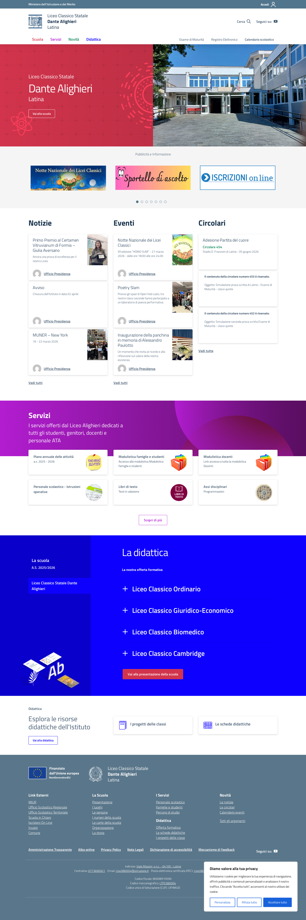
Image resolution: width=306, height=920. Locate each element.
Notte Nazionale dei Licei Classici (139, 242)
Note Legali (135, 849)
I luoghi (97, 807)
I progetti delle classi (170, 837)
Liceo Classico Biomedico (168, 632)
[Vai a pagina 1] (137, 202)
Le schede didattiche (170, 832)
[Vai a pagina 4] (151, 202)
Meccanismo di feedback (216, 849)
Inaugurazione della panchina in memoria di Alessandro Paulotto (143, 340)
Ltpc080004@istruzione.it (132, 870)
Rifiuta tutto (249, 902)
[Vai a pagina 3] (146, 202)
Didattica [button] (93, 39)
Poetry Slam (128, 287)
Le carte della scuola (106, 822)
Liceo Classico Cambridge (168, 653)
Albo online (86, 849)
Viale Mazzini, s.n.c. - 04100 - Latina (158, 866)
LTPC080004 (168, 883)
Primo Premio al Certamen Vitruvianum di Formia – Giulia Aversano (56, 245)
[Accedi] (268, 4)
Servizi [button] (55, 39)
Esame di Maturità (191, 39)
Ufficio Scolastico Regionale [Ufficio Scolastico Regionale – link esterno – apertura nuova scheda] (47, 807)
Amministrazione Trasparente (50, 849)
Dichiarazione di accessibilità (171, 849)
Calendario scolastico (259, 39)
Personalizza (222, 902)
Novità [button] (73, 39)
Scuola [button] (37, 39)
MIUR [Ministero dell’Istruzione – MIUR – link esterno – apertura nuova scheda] (32, 802)
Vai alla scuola (42, 113)
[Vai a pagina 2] (142, 202)
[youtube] (276, 21)
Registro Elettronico (224, 39)
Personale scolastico (170, 802)
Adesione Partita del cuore (226, 240)
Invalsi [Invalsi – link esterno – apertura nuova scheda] (33, 827)
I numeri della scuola (106, 817)
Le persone (100, 812)
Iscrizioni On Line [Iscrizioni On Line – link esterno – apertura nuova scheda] (40, 822)
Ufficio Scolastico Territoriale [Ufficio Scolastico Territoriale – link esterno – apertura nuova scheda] (48, 812)
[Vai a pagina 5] (156, 202)
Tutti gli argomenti (232, 820)
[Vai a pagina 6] (160, 202)
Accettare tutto (277, 902)
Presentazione (102, 802)
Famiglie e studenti (169, 807)
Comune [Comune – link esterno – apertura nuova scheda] (34, 832)
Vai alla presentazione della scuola (153, 674)
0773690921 (96, 870)
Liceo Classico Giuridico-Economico (183, 610)
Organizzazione (103, 827)
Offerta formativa (168, 827)
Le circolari (227, 807)
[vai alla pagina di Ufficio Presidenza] (57, 273)
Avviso (38, 287)
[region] (251, 886)
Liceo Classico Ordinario (166, 589)
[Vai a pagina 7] (165, 202)
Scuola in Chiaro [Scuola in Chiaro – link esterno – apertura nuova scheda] (39, 817)
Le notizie (226, 802)
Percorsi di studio (168, 812)
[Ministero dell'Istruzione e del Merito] (51, 4)
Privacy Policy (111, 849)
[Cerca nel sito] (244, 21)
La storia (98, 832)
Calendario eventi (232, 812)
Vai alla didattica (43, 740)
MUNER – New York (50, 335)
